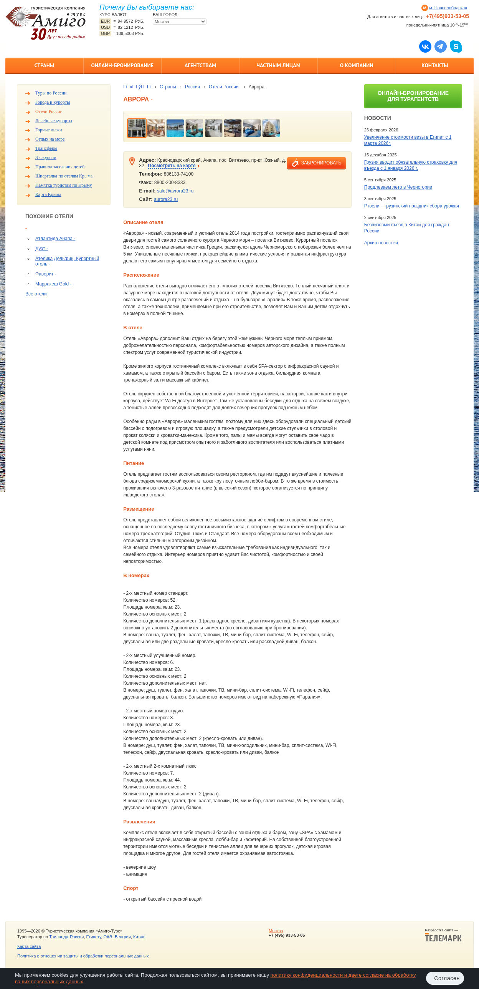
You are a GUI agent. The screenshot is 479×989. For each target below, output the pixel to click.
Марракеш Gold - (53, 284)
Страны (44, 65)
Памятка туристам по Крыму (63, 185)
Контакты (434, 65)
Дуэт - (41, 248)
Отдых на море (50, 139)
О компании (356, 65)
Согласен (447, 978)
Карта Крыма (48, 194)
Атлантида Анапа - (55, 238)
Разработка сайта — (443, 935)
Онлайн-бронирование (122, 65)
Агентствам (200, 65)
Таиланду (58, 936)
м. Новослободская (448, 7)
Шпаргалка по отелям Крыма (63, 176)
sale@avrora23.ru (175, 191)
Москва (276, 930)
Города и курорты (52, 102)
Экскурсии (45, 157)
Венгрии (123, 936)
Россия (192, 87)
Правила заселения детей (59, 166)
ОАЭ (107, 936)
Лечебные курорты (53, 120)
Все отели (36, 294)
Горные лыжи (48, 130)
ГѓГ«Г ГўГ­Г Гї (137, 87)
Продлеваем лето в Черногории (398, 187)
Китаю (139, 936)
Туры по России (50, 93)
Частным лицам (279, 65)
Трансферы (46, 148)
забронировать (321, 163)
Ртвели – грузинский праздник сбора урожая (411, 206)
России (77, 936)
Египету (93, 936)
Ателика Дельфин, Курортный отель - (67, 261)
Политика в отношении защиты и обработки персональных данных (83, 956)
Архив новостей (381, 243)
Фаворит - (45, 274)
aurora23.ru (166, 199)
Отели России (49, 111)
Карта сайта (29, 946)
